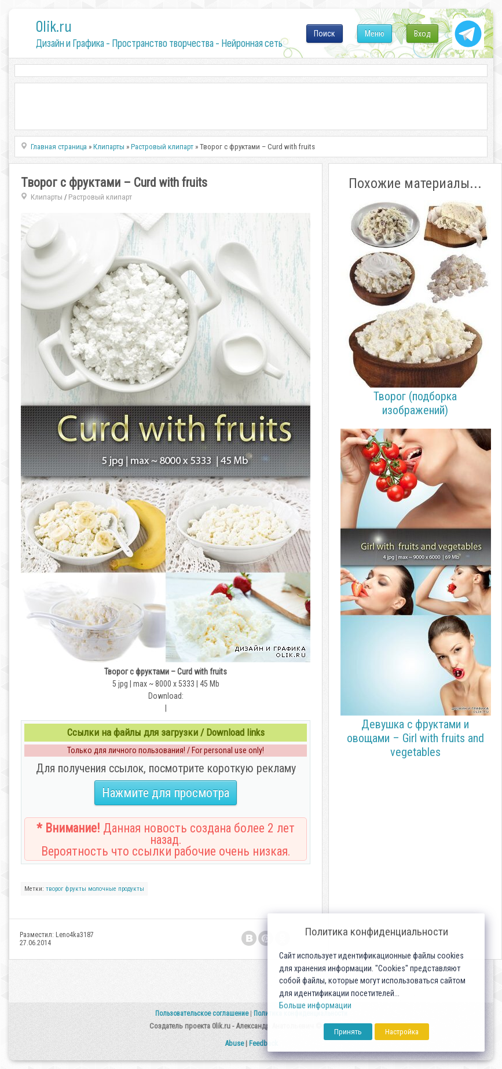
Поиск (324, 33)
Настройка (402, 1031)
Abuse (234, 1043)
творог (54, 889)
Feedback (263, 1043)
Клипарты (47, 197)
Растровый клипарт (100, 197)
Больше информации (315, 1006)
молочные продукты (116, 889)
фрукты (75, 889)
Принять (348, 1031)
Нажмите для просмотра (165, 793)
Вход (422, 33)
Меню (374, 33)
